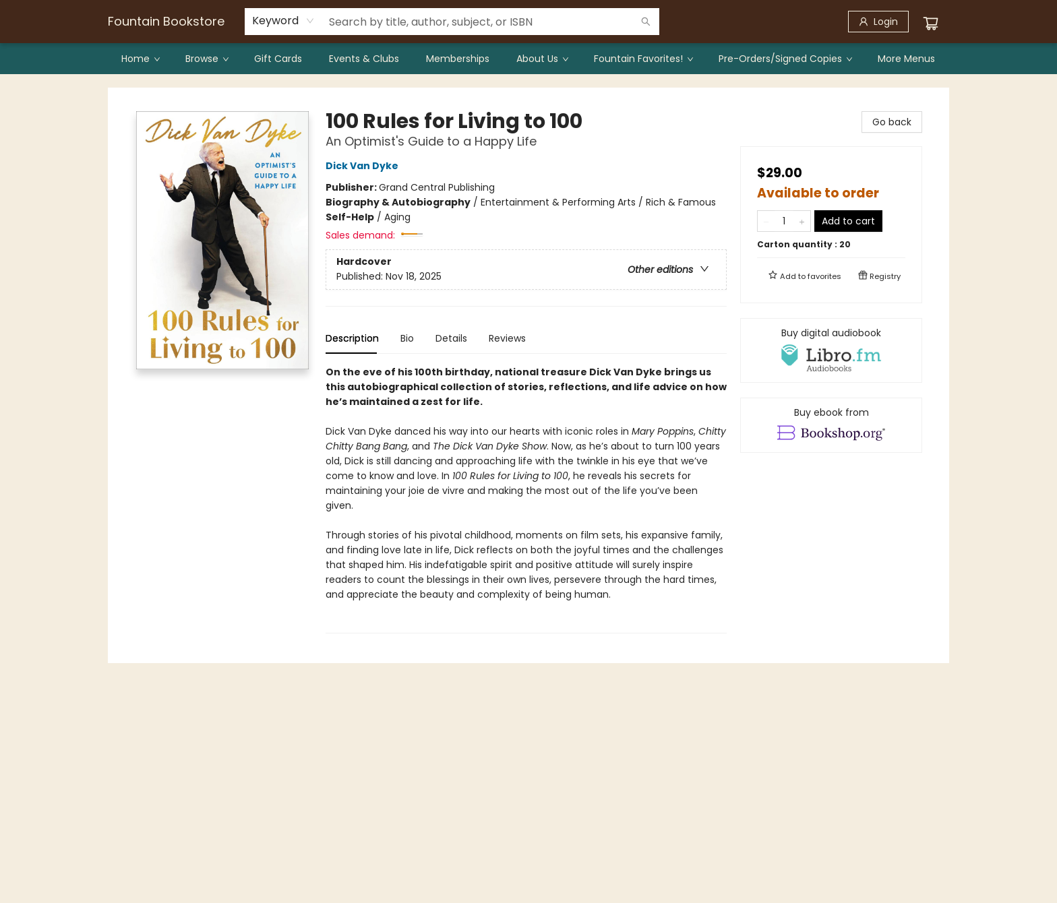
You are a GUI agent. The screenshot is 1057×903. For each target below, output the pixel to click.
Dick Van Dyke (364, 166)
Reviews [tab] (507, 338)
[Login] (878, 21)
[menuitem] (140, 58)
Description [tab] (352, 338)
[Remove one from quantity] (766, 221)
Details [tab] (451, 338)
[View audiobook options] (831, 350)
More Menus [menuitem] (906, 58)
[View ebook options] (831, 425)
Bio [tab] (407, 338)
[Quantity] (784, 221)
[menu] (528, 58)
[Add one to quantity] (801, 221)
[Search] (645, 21)
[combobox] (283, 21)
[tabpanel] (526, 499)
